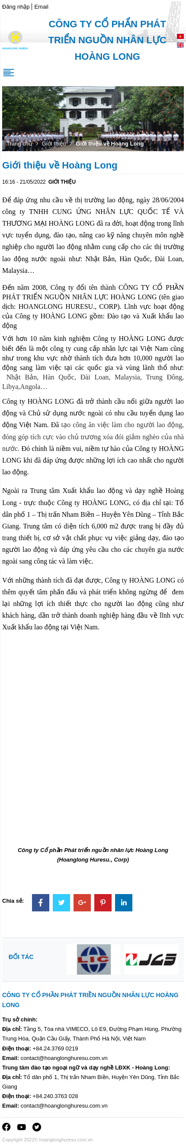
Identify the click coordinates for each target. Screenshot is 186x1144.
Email (41, 6)
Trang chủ (19, 143)
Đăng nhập (15, 6)
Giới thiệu (54, 143)
